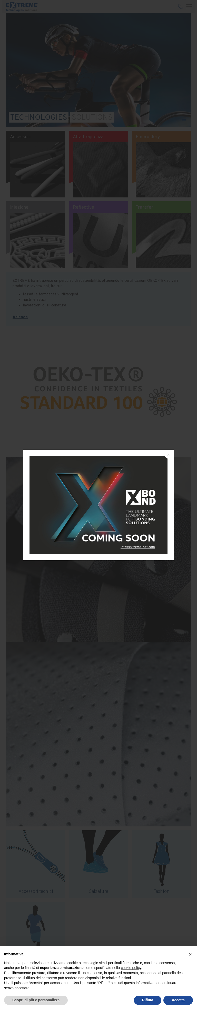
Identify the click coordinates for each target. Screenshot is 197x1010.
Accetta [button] (178, 1000)
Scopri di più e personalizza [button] (36, 1000)
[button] (190, 954)
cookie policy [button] (131, 968)
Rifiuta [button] (147, 1000)
